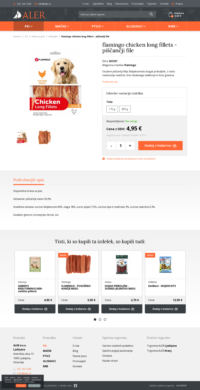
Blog (109, 3)
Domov (17, 36)
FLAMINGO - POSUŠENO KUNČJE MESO (76, 287)
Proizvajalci (138, 3)
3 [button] (105, 319)
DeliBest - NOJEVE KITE (162, 286)
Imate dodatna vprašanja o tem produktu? (129, 158)
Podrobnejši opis (28, 179)
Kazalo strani (110, 360)
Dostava (107, 355)
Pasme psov (121, 3)
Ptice (96, 26)
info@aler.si (43, 3)
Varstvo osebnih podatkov (117, 345)
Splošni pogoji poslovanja (117, 350)
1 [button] (95, 319)
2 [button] (100, 319)
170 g (112, 109)
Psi (27, 26)
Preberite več (110, 81)
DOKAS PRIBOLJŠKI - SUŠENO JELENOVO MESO (120, 287)
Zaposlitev (98, 3)
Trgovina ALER (162, 345)
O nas (86, 3)
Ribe (171, 26)
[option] (22, 137)
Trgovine (151, 3)
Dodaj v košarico (161, 145)
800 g (125, 109)
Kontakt (164, 3)
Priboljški (53, 36)
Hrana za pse (38, 36)
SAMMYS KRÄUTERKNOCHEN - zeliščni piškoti (30, 288)
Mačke (60, 26)
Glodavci (134, 26)
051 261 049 (22, 3)
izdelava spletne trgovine (161, 385)
